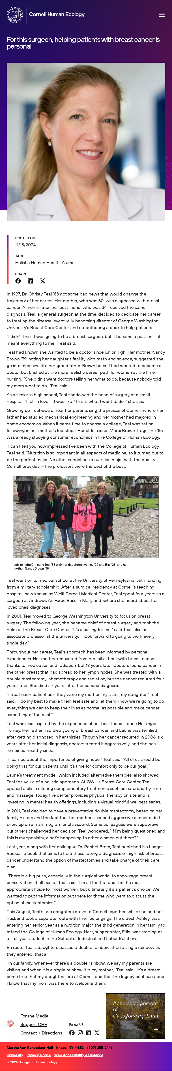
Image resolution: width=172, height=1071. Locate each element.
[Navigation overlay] (162, 14)
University (15, 1055)
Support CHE (33, 1024)
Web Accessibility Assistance (78, 1055)
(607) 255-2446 (100, 1047)
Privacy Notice (39, 1055)
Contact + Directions (41, 1033)
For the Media (34, 1016)
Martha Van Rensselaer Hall (30, 1047)
